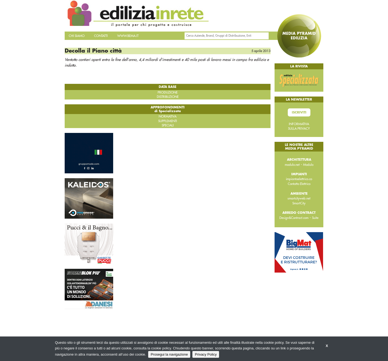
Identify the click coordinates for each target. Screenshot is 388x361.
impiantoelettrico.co (299, 179)
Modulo (308, 164)
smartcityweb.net (298, 198)
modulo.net (292, 164)
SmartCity (299, 203)
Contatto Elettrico (299, 183)
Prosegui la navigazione (169, 354)
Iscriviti (299, 112)
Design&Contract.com (294, 217)
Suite (315, 217)
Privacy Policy (206, 354)
